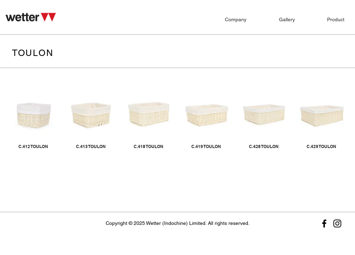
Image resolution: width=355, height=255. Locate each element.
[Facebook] (324, 223)
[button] (326, 16)
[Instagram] (337, 223)
